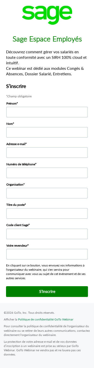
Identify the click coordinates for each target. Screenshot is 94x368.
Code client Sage (17, 225)
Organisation (14, 184)
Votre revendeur (16, 245)
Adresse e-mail (15, 144)
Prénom (11, 103)
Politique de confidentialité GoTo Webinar (45, 319)
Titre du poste (15, 205)
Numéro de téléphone (20, 164)
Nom (9, 124)
